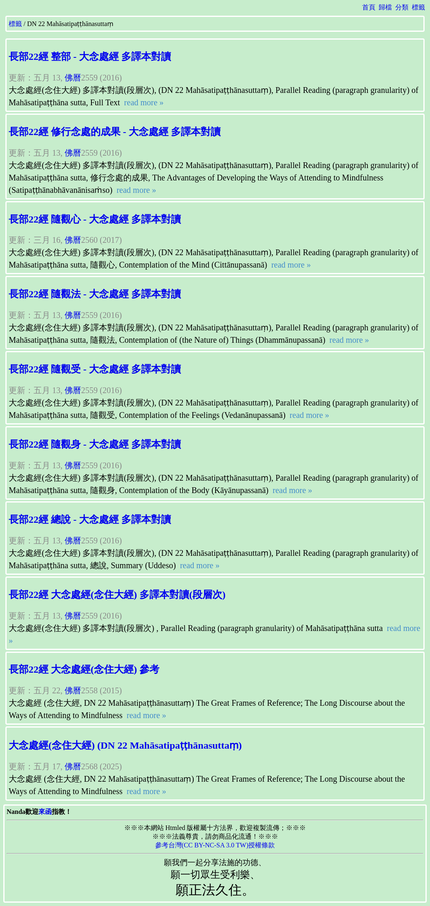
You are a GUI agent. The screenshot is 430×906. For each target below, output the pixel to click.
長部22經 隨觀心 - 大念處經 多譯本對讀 (95, 219)
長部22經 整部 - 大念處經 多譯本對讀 (90, 56)
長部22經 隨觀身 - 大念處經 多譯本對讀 (95, 444)
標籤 (418, 7)
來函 (45, 811)
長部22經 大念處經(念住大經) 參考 (84, 669)
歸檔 (385, 7)
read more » (143, 102)
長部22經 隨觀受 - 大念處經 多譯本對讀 (95, 369)
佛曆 (73, 77)
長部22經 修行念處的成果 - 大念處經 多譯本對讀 (115, 131)
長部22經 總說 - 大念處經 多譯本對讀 (90, 519)
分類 (401, 7)
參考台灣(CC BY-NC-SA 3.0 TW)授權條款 (215, 845)
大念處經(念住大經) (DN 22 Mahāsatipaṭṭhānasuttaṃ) (125, 745)
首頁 (368, 7)
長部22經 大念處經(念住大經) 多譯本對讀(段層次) (117, 594)
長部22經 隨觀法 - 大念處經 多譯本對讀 (95, 294)
